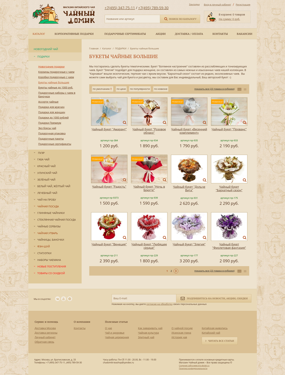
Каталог (106, 48)
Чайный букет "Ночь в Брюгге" (149, 188)
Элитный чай (146, 337)
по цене (121, 88)
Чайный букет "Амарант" (109, 129)
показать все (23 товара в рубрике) (214, 88)
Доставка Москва (45, 328)
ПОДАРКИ (120, 48)
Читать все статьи (221, 340)
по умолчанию (101, 88)
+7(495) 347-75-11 (120, 7)
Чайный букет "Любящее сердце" (149, 246)
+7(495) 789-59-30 (153, 7)
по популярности (140, 88)
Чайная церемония (117, 337)
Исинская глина (181, 332)
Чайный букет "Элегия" (189, 244)
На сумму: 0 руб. (229, 19)
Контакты (80, 328)
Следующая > (176, 271)
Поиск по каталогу (180, 18)
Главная (94, 48)
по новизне (160, 88)
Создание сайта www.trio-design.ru (194, 365)
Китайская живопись (215, 328)
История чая (179, 337)
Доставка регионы (46, 332)
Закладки (194, 4)
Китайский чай (211, 332)
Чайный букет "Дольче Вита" (189, 188)
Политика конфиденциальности (193, 368)
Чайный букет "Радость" (109, 187)
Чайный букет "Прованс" (229, 129)
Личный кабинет (45, 337)
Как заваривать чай (150, 328)
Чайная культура (148, 332)
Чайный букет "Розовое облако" (149, 131)
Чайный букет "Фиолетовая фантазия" (229, 246)
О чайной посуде (182, 328)
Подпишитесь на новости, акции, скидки (214, 298)
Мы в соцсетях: (42, 299)
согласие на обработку (159, 304)
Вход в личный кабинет (217, 4)
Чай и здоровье (115, 332)
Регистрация (243, 4)
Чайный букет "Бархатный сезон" (229, 188)
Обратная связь (44, 342)
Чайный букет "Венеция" (109, 244)
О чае (108, 328)
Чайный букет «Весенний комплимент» (189, 131)
